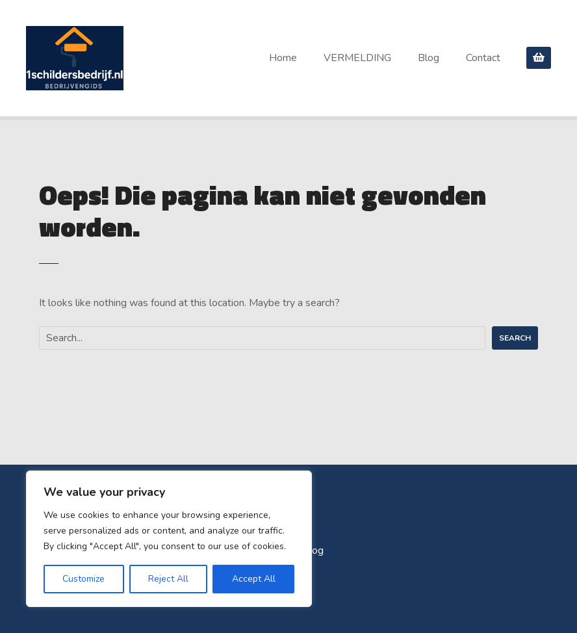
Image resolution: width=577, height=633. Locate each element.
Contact (483, 58)
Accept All (254, 579)
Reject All (168, 579)
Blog (428, 58)
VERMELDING (357, 58)
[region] (169, 539)
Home (283, 58)
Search (515, 338)
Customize (83, 579)
